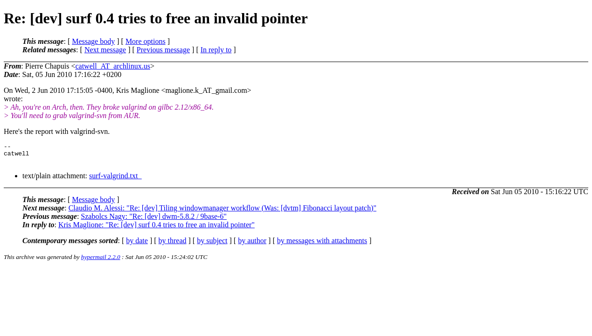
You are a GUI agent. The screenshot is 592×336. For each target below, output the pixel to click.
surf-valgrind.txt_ (115, 180)
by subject (212, 245)
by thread (173, 245)
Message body (93, 41)
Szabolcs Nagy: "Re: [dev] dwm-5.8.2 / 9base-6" (154, 220)
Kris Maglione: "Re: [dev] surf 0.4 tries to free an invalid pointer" (156, 229)
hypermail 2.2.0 (100, 261)
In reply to (216, 50)
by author (252, 245)
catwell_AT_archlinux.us (112, 66)
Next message (105, 50)
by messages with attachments (322, 245)
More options (145, 41)
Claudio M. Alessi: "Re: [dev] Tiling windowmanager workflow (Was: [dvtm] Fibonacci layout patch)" (222, 212)
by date (137, 245)
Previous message (163, 50)
